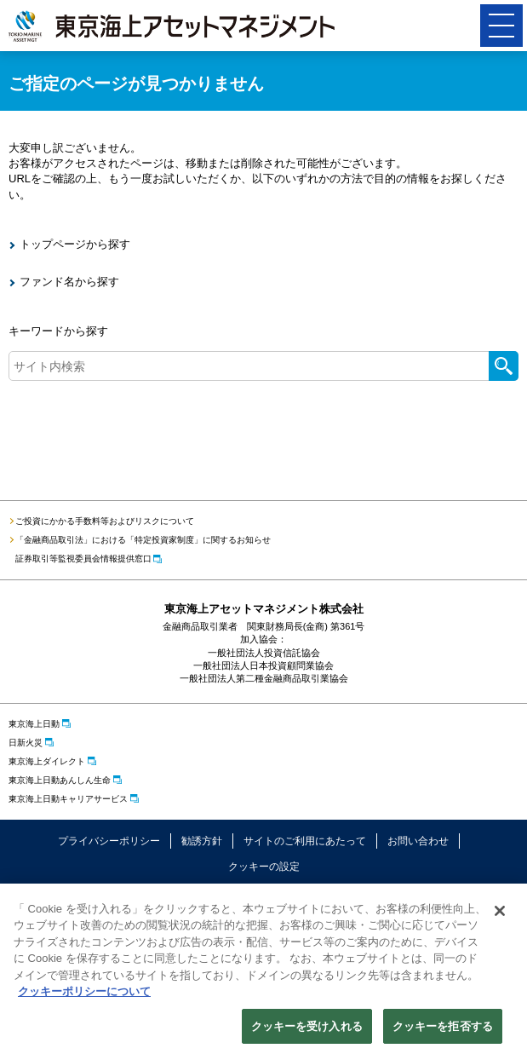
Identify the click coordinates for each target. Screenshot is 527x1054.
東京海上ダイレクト (47, 761)
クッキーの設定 (264, 867)
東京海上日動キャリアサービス (68, 798)
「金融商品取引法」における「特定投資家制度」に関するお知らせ (143, 539)
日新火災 (26, 742)
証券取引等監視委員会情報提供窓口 (83, 558)
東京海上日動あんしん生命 (60, 780)
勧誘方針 (201, 841)
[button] (501, 25)
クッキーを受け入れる (307, 1031)
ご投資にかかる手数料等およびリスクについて (104, 521)
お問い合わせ (418, 841)
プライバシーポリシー (109, 841)
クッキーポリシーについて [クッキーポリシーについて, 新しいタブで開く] (84, 996)
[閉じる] (499, 915)
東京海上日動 (34, 724)
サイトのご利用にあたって (304, 841)
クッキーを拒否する (442, 1031)
